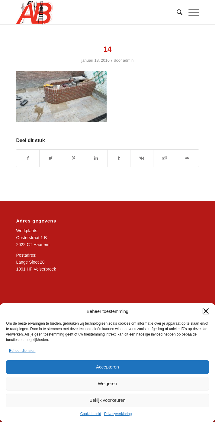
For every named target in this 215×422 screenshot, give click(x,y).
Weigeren (107, 383)
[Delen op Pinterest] (73, 158)
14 (108, 49)
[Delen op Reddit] (164, 158)
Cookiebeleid (90, 414)
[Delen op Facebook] (27, 158)
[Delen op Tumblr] (119, 158)
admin (128, 60)
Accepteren (107, 366)
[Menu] (190, 12)
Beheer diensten (22, 351)
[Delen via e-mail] (187, 158)
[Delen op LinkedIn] (96, 158)
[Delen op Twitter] (51, 158)
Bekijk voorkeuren (107, 400)
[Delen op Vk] (141, 158)
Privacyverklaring (118, 414)
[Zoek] (176, 12)
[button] (206, 311)
